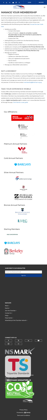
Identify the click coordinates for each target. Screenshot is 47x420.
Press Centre (8, 318)
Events (7, 308)
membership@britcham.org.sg (33, 82)
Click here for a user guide (20, 102)
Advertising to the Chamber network (15, 320)
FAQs (6, 315)
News (6, 305)
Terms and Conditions (23, 415)
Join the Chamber (10, 310)
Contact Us (8, 313)
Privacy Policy (23, 410)
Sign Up (23, 275)
